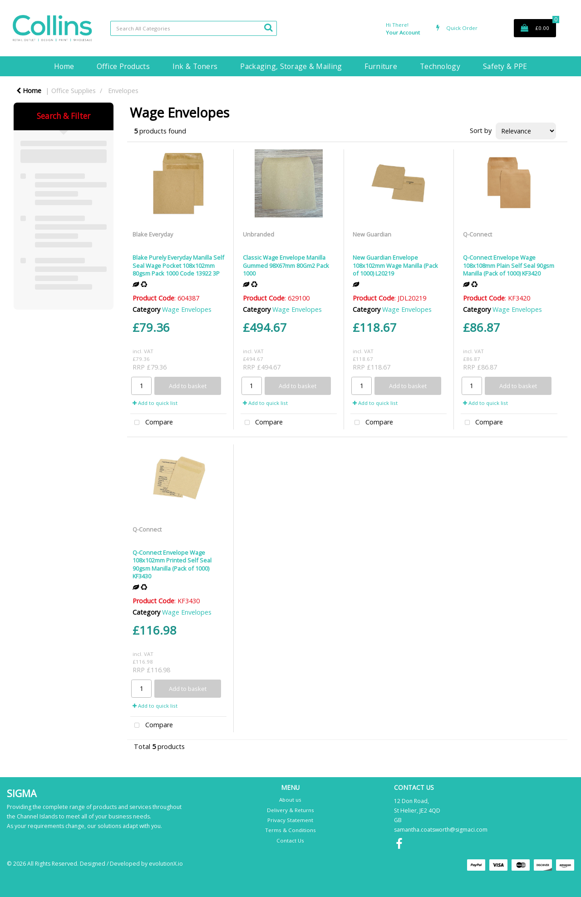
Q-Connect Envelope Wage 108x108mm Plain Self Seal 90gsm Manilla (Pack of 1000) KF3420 (508, 265)
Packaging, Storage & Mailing (291, 66)
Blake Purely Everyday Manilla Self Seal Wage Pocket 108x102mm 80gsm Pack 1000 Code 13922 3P (178, 265)
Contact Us (290, 840)
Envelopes (123, 90)
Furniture (380, 66)
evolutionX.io (166, 863)
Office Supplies (73, 90)
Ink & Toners (194, 66)
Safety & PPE (505, 66)
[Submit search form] (268, 27)
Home (64, 66)
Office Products (123, 66)
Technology (440, 66)
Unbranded (258, 234)
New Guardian (372, 234)
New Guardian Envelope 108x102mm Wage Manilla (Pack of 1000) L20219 (395, 265)
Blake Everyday (153, 234)
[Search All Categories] (193, 28)
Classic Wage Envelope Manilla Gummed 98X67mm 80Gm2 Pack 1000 (286, 265)
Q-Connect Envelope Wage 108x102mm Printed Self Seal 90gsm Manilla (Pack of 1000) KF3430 (172, 564)
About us (290, 799)
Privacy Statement (290, 820)
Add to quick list (155, 402)
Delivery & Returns (290, 810)
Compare (151, 422)
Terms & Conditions (290, 830)
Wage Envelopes (187, 309)
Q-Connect (477, 234)
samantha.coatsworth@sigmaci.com (440, 829)
